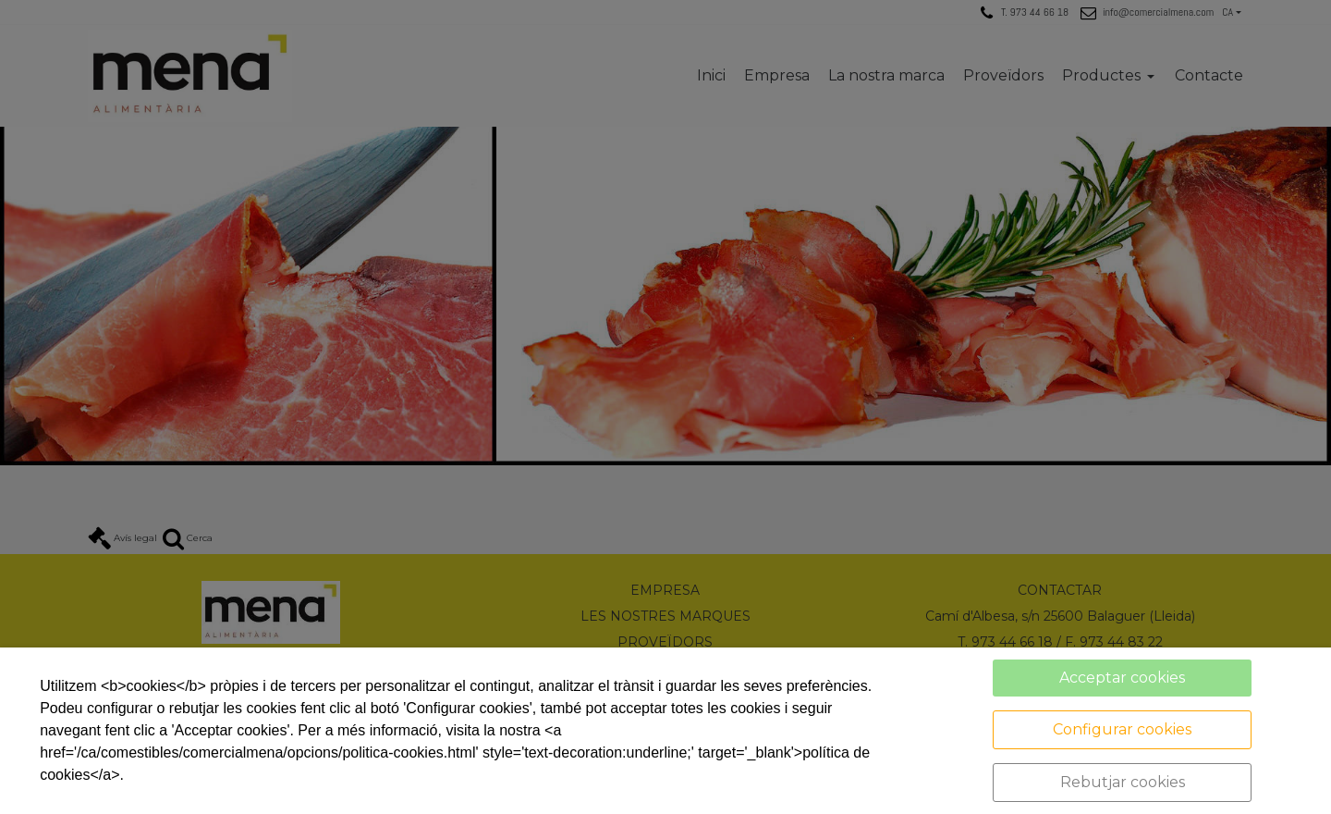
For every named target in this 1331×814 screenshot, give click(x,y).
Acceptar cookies (1122, 677)
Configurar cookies (1122, 729)
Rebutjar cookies (1122, 782)
